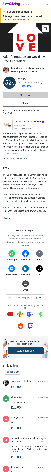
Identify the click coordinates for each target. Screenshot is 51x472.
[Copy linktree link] (40, 315)
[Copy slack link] (20, 314)
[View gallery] (45, 28)
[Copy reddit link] (20, 326)
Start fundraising (25, 350)
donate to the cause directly (16, 19)
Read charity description (15, 158)
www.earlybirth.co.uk (23, 128)
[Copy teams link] (30, 314)
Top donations (12, 378)
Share (25, 103)
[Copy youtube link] (10, 314)
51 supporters (24, 86)
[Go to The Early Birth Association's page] (8, 125)
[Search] (47, 4)
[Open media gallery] (25, 37)
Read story (9, 218)
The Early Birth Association (29, 121)
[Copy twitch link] (30, 326)
